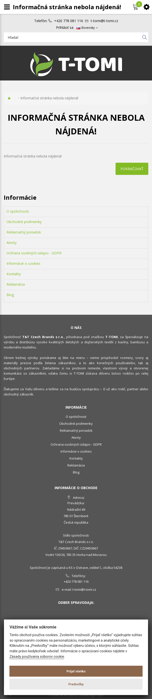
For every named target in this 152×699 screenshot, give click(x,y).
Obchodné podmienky (24, 222)
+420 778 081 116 (68, 21)
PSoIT (99, 695)
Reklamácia (15, 284)
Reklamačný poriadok (23, 232)
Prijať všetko (76, 671)
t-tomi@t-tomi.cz (104, 21)
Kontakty (13, 274)
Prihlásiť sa (64, 28)
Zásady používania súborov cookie (36, 657)
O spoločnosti (17, 211)
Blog (10, 295)
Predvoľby (76, 684)
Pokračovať (132, 168)
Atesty (11, 242)
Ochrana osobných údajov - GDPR (33, 253)
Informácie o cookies (23, 263)
